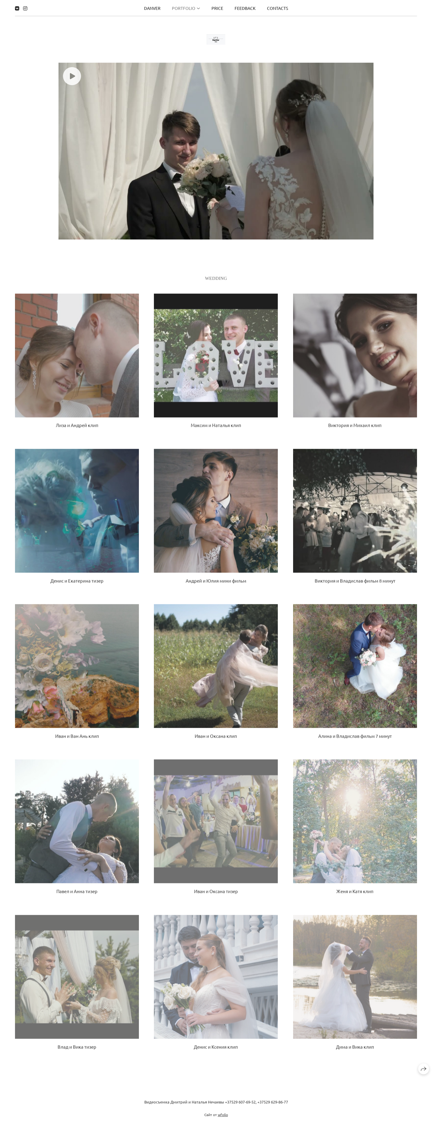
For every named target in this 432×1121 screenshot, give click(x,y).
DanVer (152, 7)
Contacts (277, 7)
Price (217, 7)
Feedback (245, 7)
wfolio (223, 1118)
